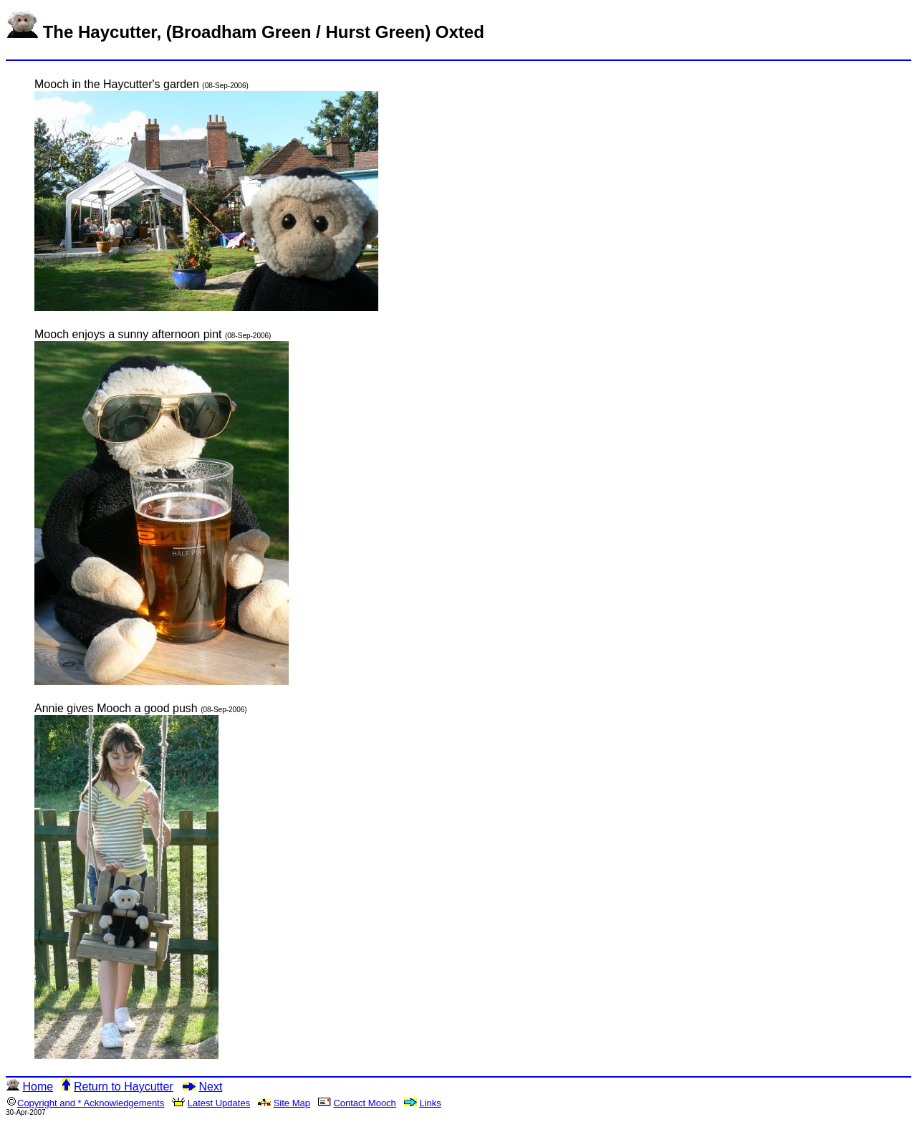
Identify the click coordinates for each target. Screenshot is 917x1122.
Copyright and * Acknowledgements (90, 1103)
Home (37, 1086)
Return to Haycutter (123, 1086)
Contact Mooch (364, 1103)
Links (430, 1103)
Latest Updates (219, 1103)
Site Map (292, 1103)
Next (210, 1086)
